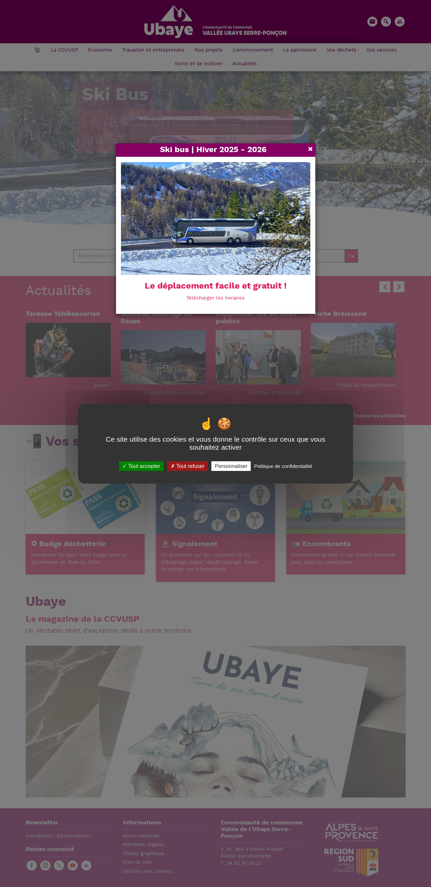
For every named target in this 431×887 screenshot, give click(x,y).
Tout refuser (188, 466)
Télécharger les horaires (215, 298)
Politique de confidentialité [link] (283, 466)
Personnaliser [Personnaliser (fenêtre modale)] (231, 466)
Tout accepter (141, 466)
